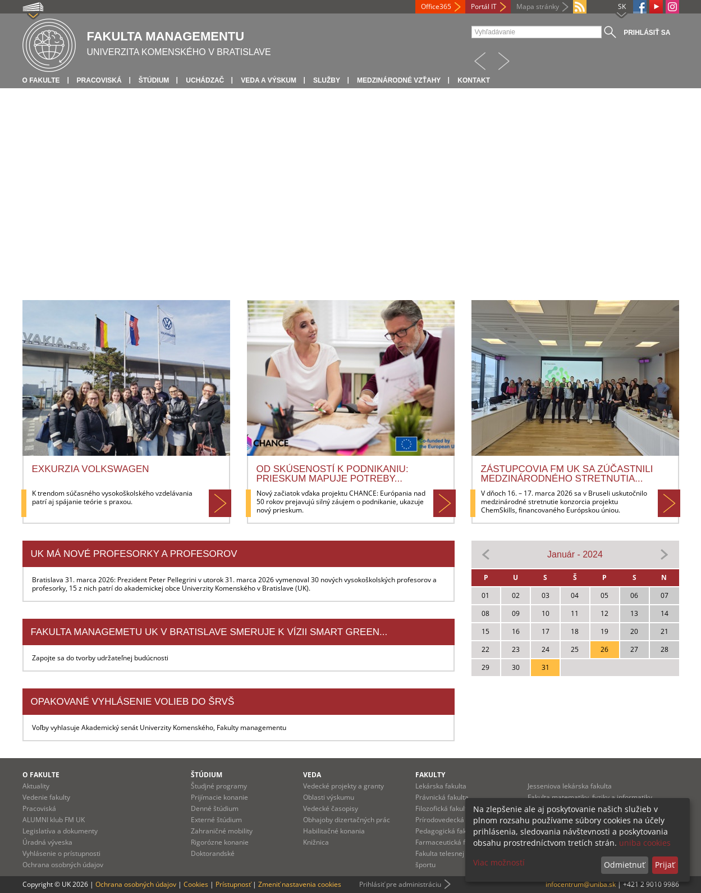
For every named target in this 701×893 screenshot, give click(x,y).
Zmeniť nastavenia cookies (299, 884)
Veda (312, 774)
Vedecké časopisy (330, 808)
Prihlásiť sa (647, 33)
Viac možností (499, 862)
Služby (326, 80)
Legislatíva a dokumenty (60, 831)
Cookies (196, 884)
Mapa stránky (537, 6)
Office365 (436, 6)
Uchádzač (205, 80)
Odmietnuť (624, 864)
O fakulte (41, 80)
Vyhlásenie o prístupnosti (61, 853)
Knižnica (316, 842)
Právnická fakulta (442, 797)
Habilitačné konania (334, 831)
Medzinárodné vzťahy (399, 80)
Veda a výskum (268, 80)
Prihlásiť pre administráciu (400, 884)
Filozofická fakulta (443, 808)
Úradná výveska (47, 842)
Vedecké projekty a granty (343, 786)
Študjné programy (219, 786)
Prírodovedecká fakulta (451, 819)
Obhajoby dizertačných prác (346, 819)
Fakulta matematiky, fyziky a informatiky (590, 797)
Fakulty (430, 774)
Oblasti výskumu (328, 797)
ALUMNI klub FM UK (53, 819)
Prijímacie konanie (219, 797)
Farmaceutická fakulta (449, 842)
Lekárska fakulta (440, 786)
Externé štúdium (216, 819)
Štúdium (154, 80)
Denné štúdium (215, 808)
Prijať (665, 864)
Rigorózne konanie (220, 842)
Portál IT (484, 6)
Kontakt (473, 80)
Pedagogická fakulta (446, 831)
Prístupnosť (233, 884)
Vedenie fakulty (46, 797)
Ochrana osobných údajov (62, 864)
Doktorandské (213, 853)
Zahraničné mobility (222, 831)
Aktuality (35, 786)
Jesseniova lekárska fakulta (570, 786)
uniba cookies (645, 842)
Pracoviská (99, 80)
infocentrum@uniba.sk (581, 884)
